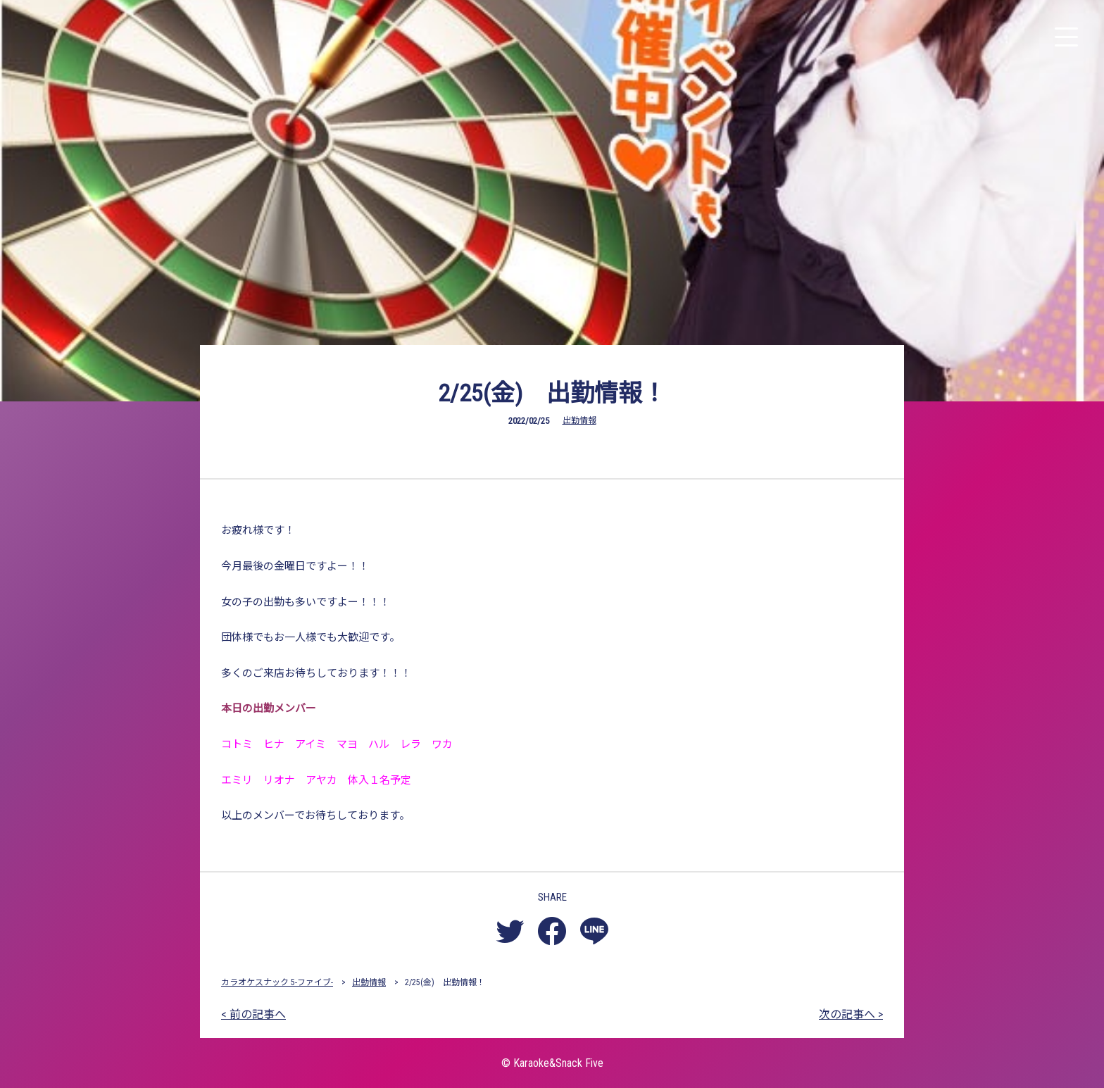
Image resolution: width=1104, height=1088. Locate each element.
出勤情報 (579, 420)
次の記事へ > (851, 1014)
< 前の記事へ (253, 1014)
